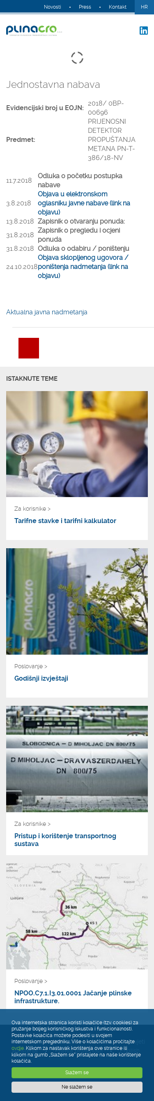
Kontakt (117, 7)
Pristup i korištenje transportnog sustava (65, 840)
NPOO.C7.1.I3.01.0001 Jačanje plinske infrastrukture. (73, 997)
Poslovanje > (30, 666)
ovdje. (18, 1048)
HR (144, 7)
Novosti (52, 7)
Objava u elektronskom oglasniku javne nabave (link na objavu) (84, 203)
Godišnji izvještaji (41, 678)
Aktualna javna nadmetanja (46, 312)
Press (85, 7)
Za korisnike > (32, 508)
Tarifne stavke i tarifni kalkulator (65, 521)
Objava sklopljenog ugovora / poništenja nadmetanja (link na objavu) (83, 267)
